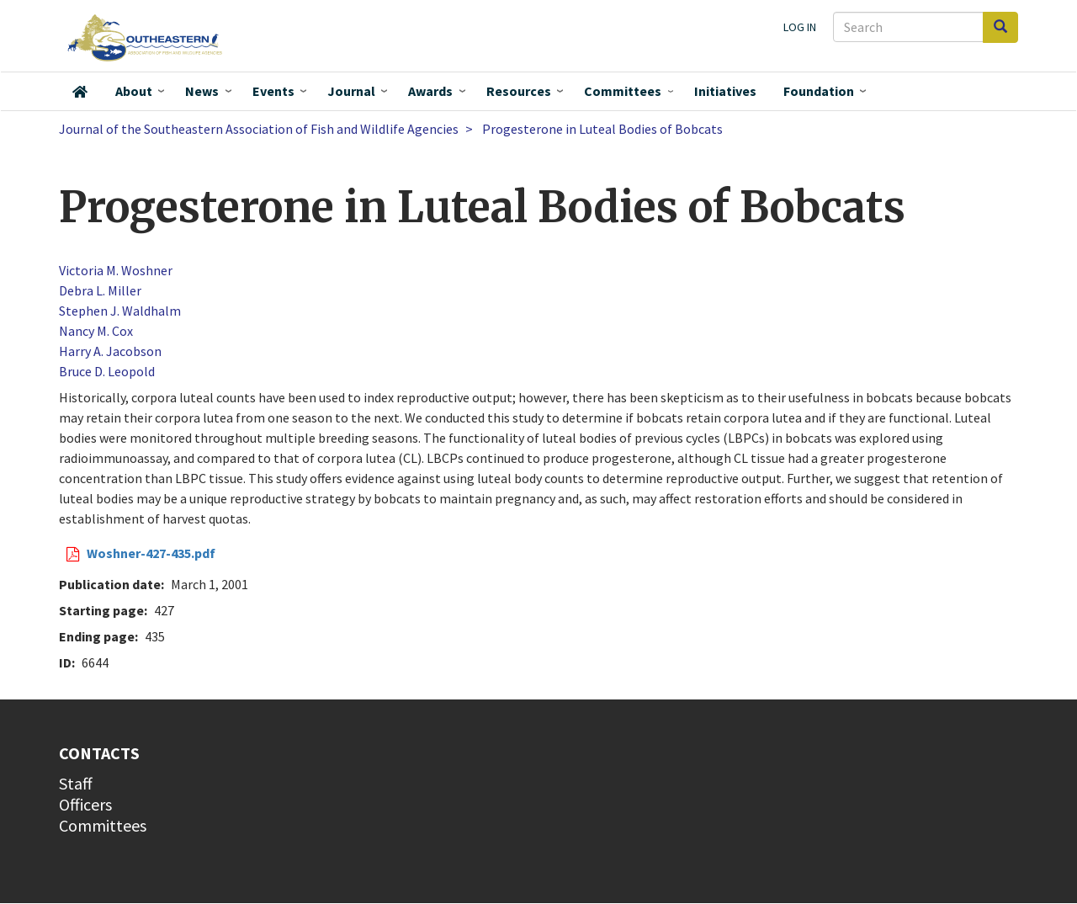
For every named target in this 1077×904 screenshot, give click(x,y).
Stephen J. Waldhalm (120, 310)
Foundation (818, 90)
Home (80, 91)
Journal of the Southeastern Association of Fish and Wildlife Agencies (259, 128)
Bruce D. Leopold (107, 371)
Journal (351, 90)
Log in (799, 27)
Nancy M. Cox (96, 330)
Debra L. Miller (100, 290)
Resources (518, 90)
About (133, 90)
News (202, 90)
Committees (622, 90)
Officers (85, 804)
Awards (430, 90)
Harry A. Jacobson (110, 351)
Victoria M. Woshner (115, 270)
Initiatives (725, 90)
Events (273, 90)
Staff (76, 783)
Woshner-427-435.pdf (151, 553)
